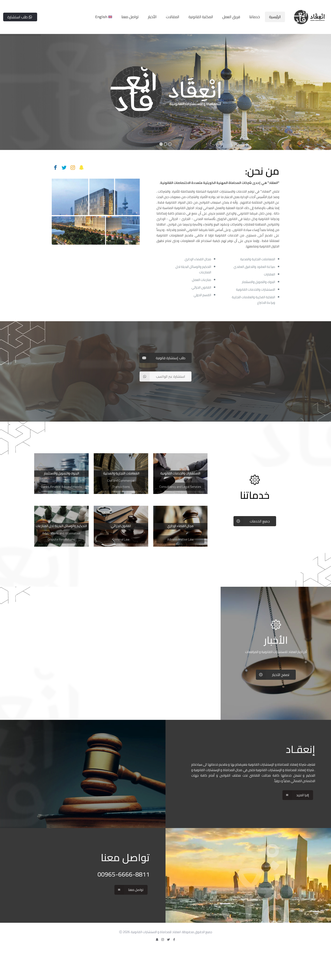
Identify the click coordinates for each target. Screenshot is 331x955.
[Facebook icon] (174, 939)
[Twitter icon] (168, 939)
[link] (180, 473)
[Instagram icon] (162, 939)
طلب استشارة (20, 16)
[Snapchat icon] (157, 939)
